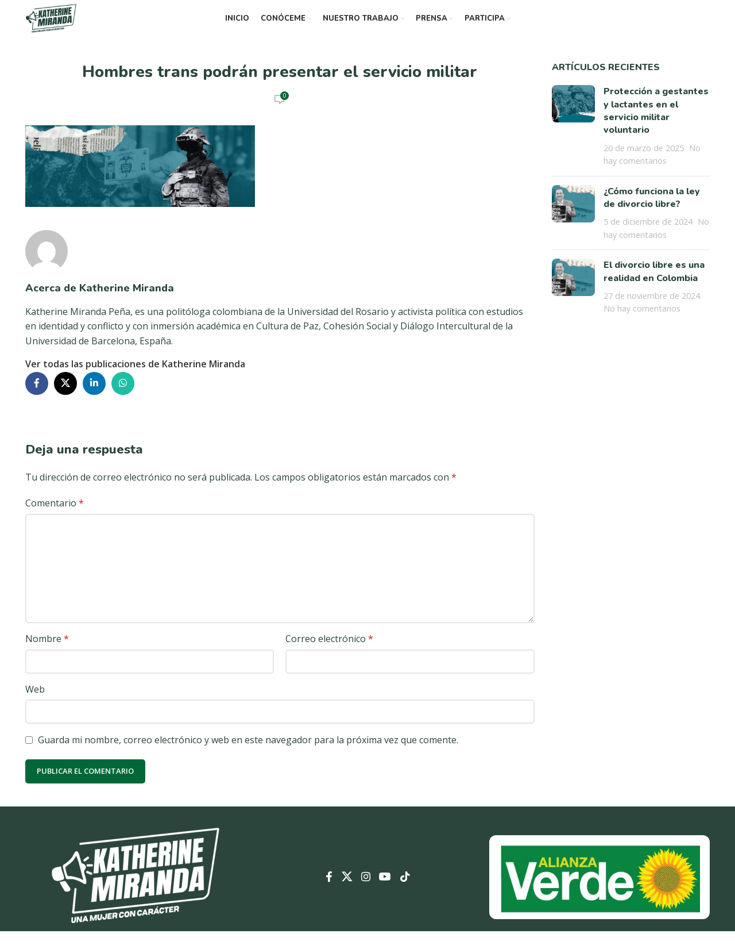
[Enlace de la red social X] (65, 397)
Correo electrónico (329, 652)
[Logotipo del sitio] (62, 24)
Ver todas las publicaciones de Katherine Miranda (135, 377)
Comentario (54, 516)
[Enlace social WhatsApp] (122, 397)
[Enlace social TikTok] (415, 891)
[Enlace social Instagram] (365, 891)
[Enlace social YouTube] (390, 891)
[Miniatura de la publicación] (573, 139)
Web (35, 703)
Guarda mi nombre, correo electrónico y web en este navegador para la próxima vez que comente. (248, 753)
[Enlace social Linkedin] (94, 397)
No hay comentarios (642, 322)
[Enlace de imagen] (135, 889)
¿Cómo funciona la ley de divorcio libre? (652, 211)
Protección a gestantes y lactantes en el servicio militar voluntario (656, 124)
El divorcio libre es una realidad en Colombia (654, 285)
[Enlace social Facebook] (36, 397)
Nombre (47, 652)
